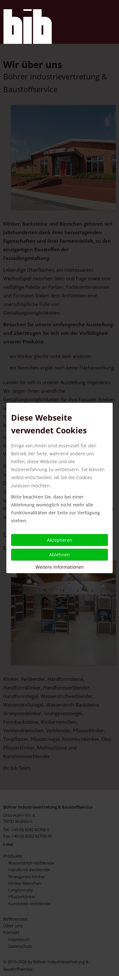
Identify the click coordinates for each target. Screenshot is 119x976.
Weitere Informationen (60, 567)
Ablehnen (59, 555)
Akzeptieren (59, 540)
